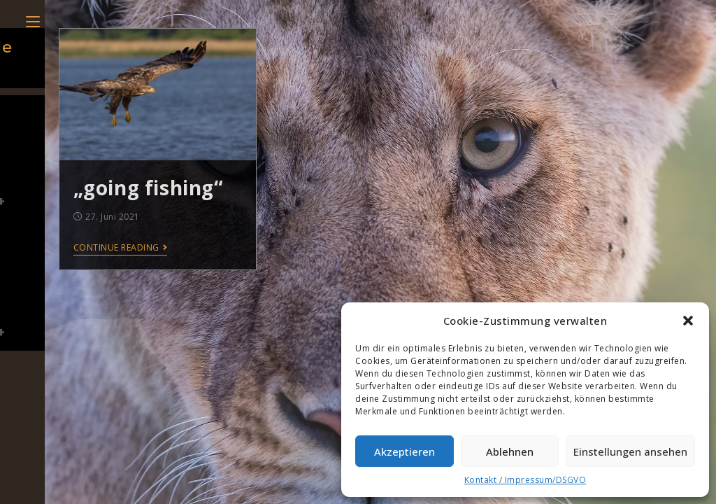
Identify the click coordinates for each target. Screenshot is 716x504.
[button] (688, 321)
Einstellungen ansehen (630, 451)
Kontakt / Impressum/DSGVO (525, 480)
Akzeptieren (404, 451)
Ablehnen (510, 451)
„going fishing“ (148, 187)
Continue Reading (120, 248)
